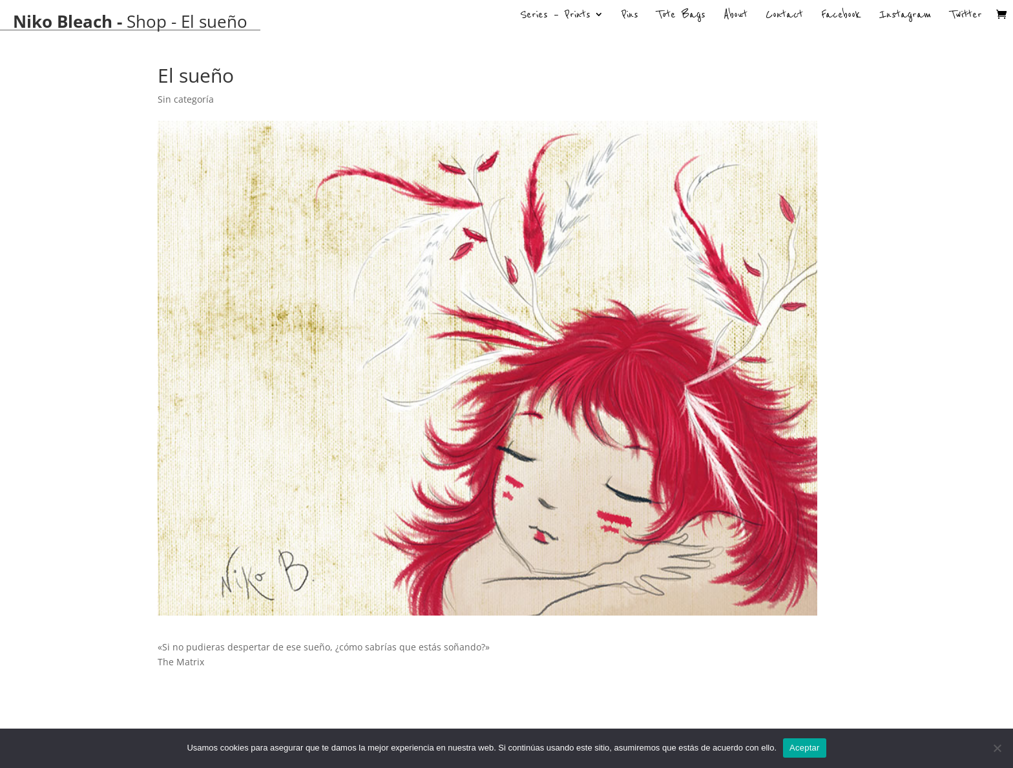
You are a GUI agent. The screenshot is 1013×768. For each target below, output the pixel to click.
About (735, 16)
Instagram (905, 16)
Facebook (841, 16)
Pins (629, 16)
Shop (147, 21)
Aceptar (804, 747)
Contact (784, 16)
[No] (996, 748)
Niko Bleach (62, 21)
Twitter (966, 16)
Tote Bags (680, 16)
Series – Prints (555, 16)
